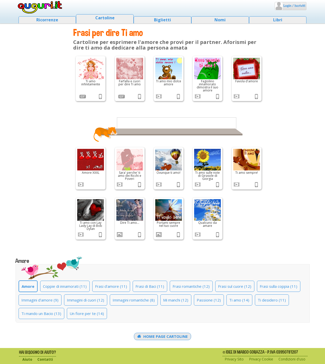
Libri (277, 20)
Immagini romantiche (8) (134, 300)
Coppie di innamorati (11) (65, 286)
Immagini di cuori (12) (85, 300)
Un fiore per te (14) (87, 313)
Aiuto (27, 359)
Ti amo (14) (239, 300)
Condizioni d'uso (291, 359)
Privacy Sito (234, 359)
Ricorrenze (47, 20)
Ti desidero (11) (272, 300)
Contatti (45, 359)
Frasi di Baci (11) (149, 286)
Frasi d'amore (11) (111, 286)
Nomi (220, 20)
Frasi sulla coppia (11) (278, 286)
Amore (28, 286)
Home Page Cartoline (162, 336)
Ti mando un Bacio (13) (41, 313)
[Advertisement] (43, 114)
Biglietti (162, 20)
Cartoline (105, 18)
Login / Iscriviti (294, 6)
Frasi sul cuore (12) (234, 286)
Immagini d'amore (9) (39, 300)
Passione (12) (209, 300)
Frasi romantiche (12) (191, 286)
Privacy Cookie (261, 359)
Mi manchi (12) (175, 300)
